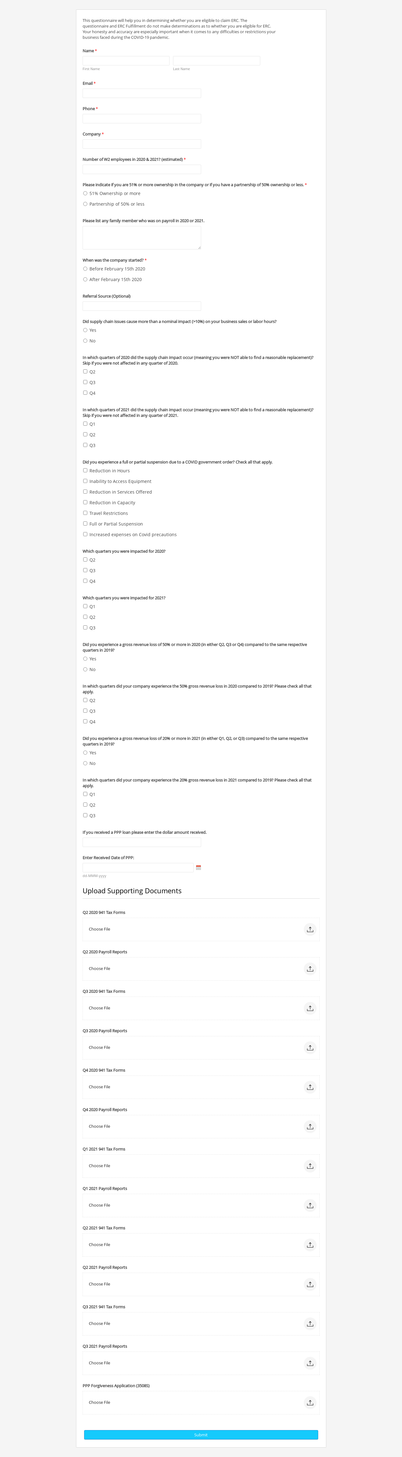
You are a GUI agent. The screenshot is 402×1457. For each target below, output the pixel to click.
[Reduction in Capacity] (85, 502)
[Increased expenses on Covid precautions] (85, 534)
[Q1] (85, 424)
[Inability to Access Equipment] (85, 481)
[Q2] (85, 371)
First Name (91, 68)
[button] (310, 929)
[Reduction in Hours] (85, 470)
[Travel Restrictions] (85, 513)
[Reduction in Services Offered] (85, 492)
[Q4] (85, 393)
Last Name (181, 68)
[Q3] (85, 382)
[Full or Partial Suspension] (85, 523)
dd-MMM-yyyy (94, 875)
